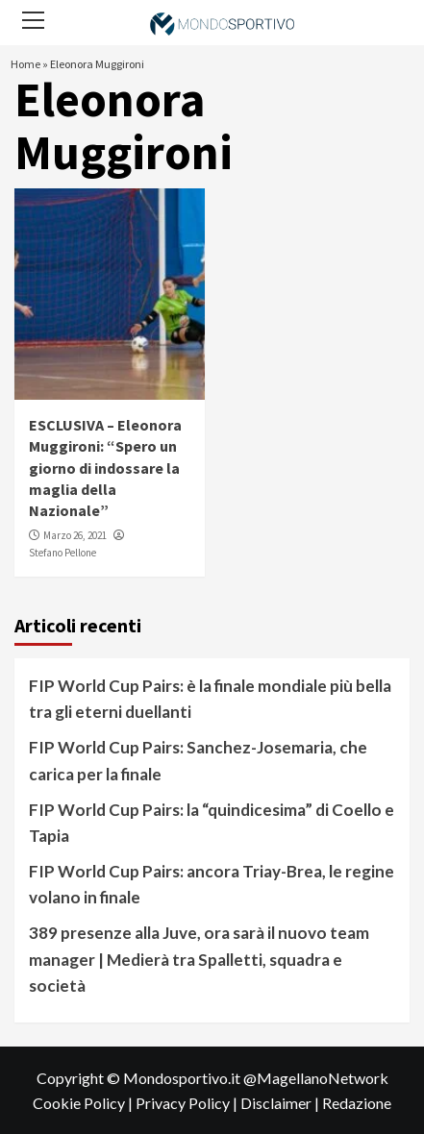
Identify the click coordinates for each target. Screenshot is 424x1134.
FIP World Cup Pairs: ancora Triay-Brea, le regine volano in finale (211, 884)
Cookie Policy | (84, 1103)
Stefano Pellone (62, 552)
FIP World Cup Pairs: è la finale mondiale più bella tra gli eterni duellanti (210, 699)
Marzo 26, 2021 (75, 535)
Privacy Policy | (188, 1103)
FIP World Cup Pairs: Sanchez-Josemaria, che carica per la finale (198, 760)
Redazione (356, 1103)
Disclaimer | (281, 1103)
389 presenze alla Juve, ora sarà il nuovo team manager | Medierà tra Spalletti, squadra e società (199, 959)
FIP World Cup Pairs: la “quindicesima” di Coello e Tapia (211, 823)
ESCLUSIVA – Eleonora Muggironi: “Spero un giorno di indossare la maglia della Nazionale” (105, 468)
